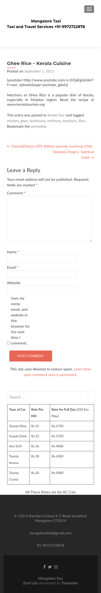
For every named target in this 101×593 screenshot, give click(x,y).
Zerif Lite (31, 583)
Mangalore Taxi (46, 21)
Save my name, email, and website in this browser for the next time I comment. (20, 320)
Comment (16, 193)
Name (13, 251)
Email (12, 267)
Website (13, 282)
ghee (24, 120)
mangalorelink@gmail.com (50, 533)
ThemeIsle (69, 583)
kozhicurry (38, 120)
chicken (13, 120)
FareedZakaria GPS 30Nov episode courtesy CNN (49, 146)
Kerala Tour (56, 115)
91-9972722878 (50, 545)
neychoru (70, 120)
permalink (38, 126)
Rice (82, 120)
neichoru (54, 120)
